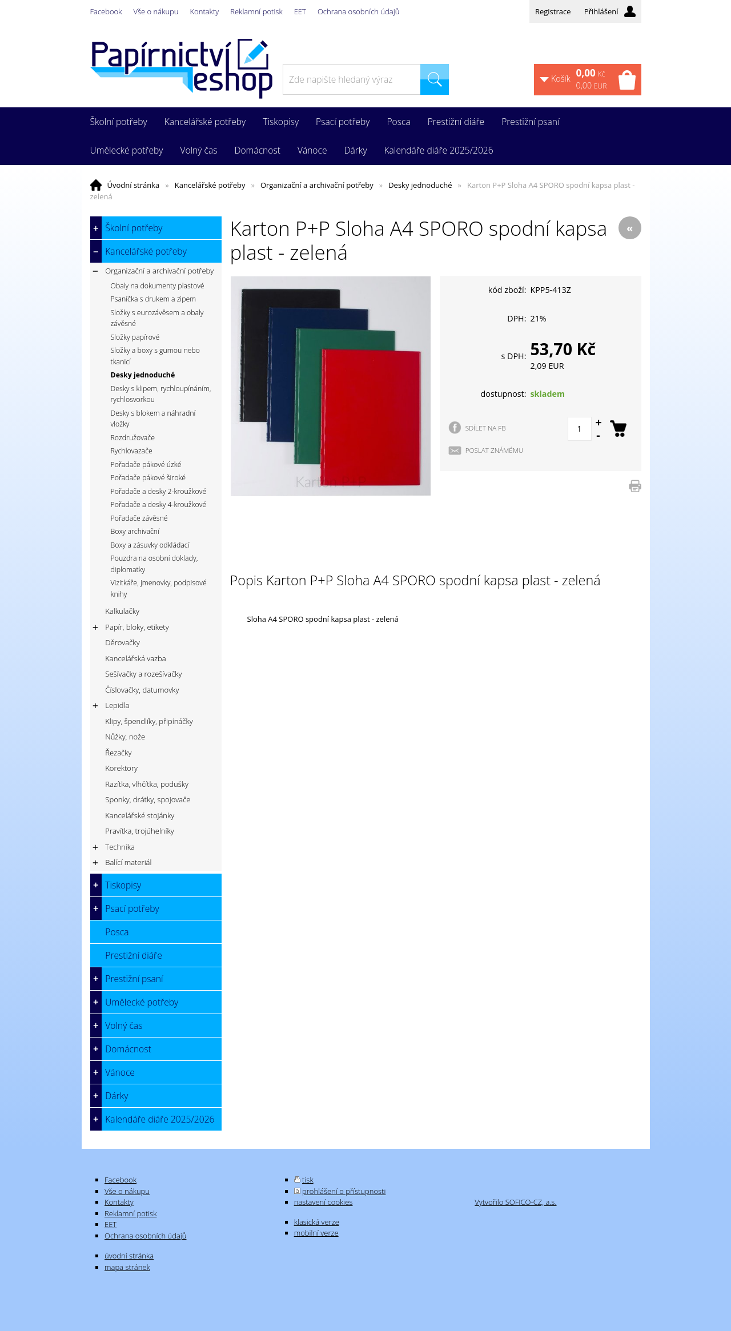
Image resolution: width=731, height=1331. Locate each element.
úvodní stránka (129, 1255)
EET (300, 11)
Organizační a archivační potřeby (316, 185)
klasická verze (316, 1222)
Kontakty (204, 11)
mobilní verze (316, 1233)
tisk (308, 1180)
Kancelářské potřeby (210, 185)
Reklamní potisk (256, 11)
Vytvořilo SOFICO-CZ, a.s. (515, 1202)
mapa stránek (127, 1267)
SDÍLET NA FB (485, 427)
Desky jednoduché (420, 185)
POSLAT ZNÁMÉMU (494, 450)
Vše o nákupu (156, 11)
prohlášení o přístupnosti (343, 1191)
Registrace (553, 11)
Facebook (106, 11)
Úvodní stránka (133, 185)
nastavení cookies (323, 1202)
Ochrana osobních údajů (358, 11)
